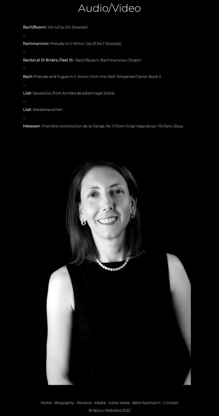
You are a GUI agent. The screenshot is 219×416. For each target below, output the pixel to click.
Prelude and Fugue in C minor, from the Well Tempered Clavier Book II (92, 77)
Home (46, 403)
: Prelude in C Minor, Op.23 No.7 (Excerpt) (72, 44)
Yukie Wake (119, 403)
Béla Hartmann (147, 403)
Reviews (84, 403)
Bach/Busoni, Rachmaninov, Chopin (82, 60)
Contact (171, 403)
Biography (64, 403)
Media (100, 403)
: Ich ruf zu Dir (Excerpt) (55, 27)
